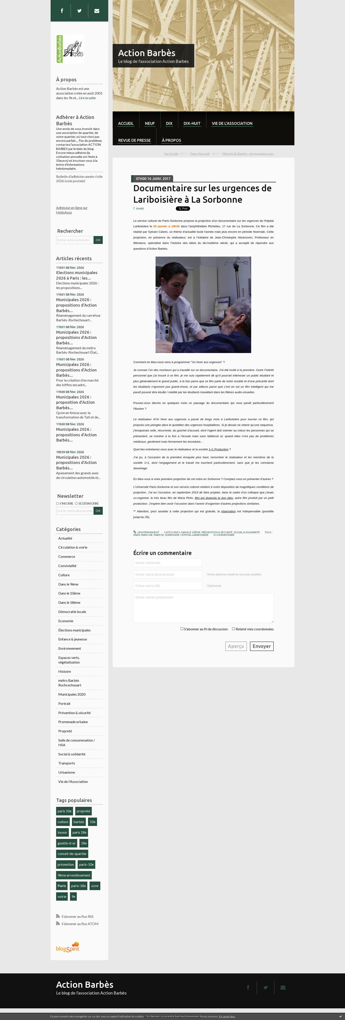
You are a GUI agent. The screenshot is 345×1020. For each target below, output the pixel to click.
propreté (83, 811)
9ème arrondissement (74, 875)
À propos (171, 140)
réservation (228, 511)
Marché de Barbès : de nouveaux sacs (248, 153)
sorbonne (172, 534)
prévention (66, 864)
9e (73, 896)
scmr (95, 886)
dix (169, 123)
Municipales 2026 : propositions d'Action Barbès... (76, 305)
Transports (66, 763)
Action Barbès (146, 53)
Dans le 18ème (69, 602)
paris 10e (65, 811)
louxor (62, 832)
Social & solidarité (71, 754)
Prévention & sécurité (74, 713)
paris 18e (79, 832)
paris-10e (86, 864)
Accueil (126, 123)
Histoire (64, 671)
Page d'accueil (199, 153)
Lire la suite (87, 98)
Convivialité (67, 566)
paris (136, 534)
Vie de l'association (232, 123)
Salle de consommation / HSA (76, 742)
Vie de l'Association (73, 781)
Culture (64, 575)
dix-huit (192, 123)
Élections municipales (74, 630)
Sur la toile (171, 153)
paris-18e (78, 886)
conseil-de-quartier (72, 853)
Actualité (65, 538)
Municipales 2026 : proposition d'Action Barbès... (75, 402)
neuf (150, 123)
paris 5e (159, 534)
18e (84, 843)
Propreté (65, 731)
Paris (62, 886)
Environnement (69, 648)
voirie (62, 896)
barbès (78, 822)
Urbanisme (66, 772)
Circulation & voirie (72, 547)
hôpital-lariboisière (195, 534)
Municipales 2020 (71, 694)
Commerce (66, 556)
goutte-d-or (67, 843)
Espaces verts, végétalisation (69, 659)
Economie (65, 621)
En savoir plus (227, 1016)
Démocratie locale (72, 611)
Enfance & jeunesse (72, 639)
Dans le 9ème (68, 584)
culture (63, 822)
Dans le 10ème (69, 593)
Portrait (64, 703)
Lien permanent (146, 532)
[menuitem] (126, 119)
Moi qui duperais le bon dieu (214, 498)
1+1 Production (218, 449)
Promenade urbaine (73, 722)
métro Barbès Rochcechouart (69, 682)
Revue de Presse (134, 140)
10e (92, 822)
